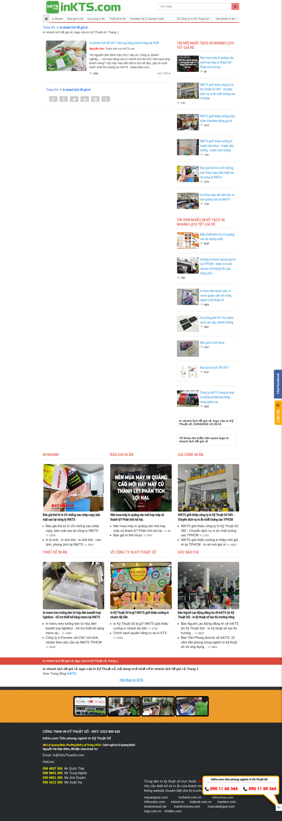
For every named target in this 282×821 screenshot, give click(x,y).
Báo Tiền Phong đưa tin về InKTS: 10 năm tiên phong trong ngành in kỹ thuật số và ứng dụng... (209, 642)
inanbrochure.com (187, 806)
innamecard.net (155, 806)
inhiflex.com (172, 811)
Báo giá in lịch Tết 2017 (214, 367)
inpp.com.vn (153, 811)
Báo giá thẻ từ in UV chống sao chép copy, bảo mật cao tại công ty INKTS (217, 172)
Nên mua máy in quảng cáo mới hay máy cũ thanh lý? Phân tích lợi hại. (217, 62)
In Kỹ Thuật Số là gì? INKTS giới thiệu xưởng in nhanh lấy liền (139, 614)
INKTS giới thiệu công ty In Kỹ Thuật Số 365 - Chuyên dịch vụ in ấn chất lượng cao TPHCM (217, 91)
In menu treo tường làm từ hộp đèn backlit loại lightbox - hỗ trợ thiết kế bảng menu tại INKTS (72, 614)
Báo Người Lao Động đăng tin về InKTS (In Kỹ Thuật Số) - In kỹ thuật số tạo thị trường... (210, 628)
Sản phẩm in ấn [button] (226, 18)
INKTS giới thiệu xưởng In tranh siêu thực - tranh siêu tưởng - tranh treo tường (217, 145)
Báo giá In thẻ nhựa (212, 342)
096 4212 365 (53, 782)
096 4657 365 (53, 768)
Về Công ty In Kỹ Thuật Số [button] (194, 18)
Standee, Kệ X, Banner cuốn (147, 18)
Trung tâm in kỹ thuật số (162, 781)
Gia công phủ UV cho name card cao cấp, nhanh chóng (217, 319)
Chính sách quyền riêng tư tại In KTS (140, 633)
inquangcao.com (156, 797)
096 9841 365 (53, 773)
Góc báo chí (188, 552)
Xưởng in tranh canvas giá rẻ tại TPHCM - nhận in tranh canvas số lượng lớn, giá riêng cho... (218, 266)
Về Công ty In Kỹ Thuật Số (133, 552)
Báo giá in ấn (75, 18)
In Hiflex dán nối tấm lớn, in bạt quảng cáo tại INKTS (217, 197)
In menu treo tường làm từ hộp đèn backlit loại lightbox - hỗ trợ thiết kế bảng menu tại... (75, 628)
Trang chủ (49, 27)
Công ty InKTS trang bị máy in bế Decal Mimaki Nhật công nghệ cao (217, 397)
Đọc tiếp (164, 73)
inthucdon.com (154, 802)
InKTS (71, 673)
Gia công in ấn (96, 18)
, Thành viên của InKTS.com (112, 48)
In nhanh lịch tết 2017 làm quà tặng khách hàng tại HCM (124, 43)
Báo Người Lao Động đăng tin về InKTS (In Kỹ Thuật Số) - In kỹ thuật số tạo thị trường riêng (206, 614)
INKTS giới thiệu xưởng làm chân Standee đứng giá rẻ (217, 118)
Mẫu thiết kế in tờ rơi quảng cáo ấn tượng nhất (217, 236)
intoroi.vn (177, 802)
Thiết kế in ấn (117, 18)
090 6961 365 (53, 777)
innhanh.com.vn (190, 797)
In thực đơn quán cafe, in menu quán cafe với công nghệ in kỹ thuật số (215, 295)
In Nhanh (57, 18)
